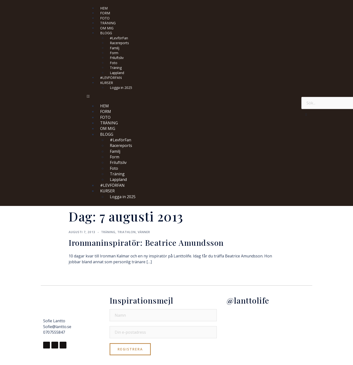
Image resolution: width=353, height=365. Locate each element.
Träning (108, 232)
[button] (192, 96)
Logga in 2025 (121, 87)
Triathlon (126, 232)
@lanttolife (247, 300)
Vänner (144, 232)
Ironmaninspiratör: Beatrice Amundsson (146, 242)
